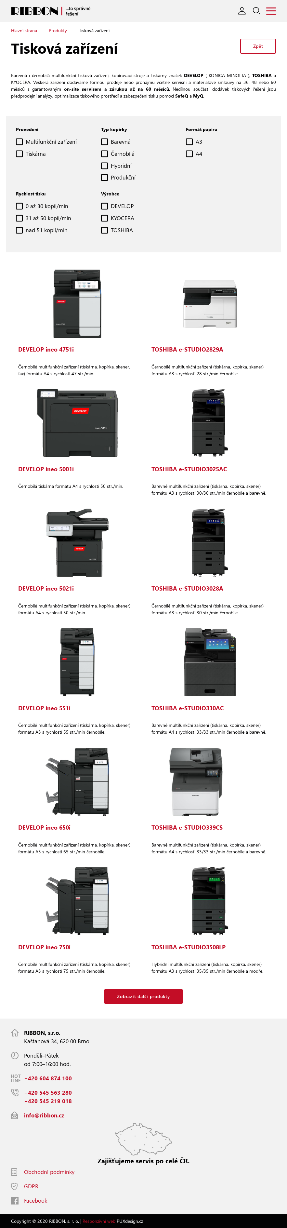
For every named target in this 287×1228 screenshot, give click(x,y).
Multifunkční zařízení (51, 141)
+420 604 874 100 (48, 1078)
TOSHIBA (122, 230)
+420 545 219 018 (48, 1101)
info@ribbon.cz (44, 1115)
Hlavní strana (24, 30)
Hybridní (121, 165)
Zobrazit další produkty (143, 996)
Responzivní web (99, 1221)
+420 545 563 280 (48, 1092)
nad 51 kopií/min (47, 230)
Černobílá (123, 153)
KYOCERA (122, 218)
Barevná (121, 141)
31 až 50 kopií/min (48, 218)
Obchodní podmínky (49, 1172)
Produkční (123, 177)
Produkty (58, 30)
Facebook (35, 1200)
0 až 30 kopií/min (47, 206)
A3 (199, 141)
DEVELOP (122, 206)
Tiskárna (36, 153)
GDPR (31, 1186)
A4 (199, 153)
